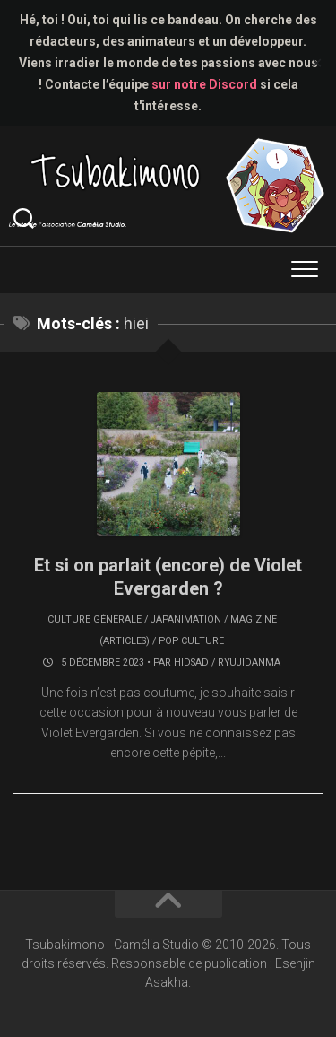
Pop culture (191, 641)
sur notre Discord (204, 84)
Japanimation (186, 619)
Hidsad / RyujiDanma (227, 662)
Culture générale (94, 619)
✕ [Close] (317, 63)
